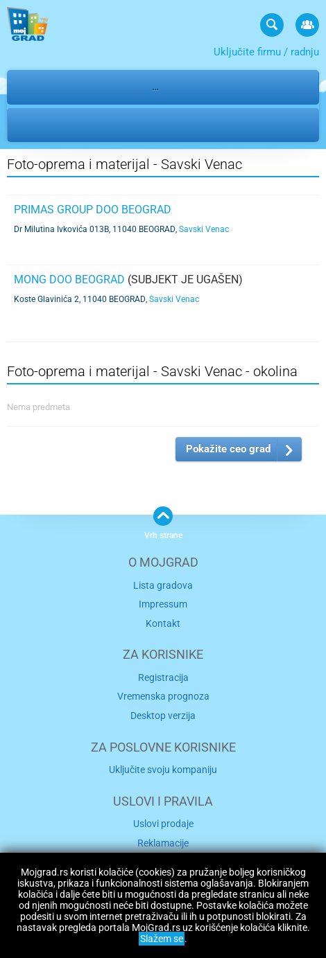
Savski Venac (118, 124)
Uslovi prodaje (163, 823)
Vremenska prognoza (163, 696)
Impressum (163, 604)
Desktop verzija (163, 715)
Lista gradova (163, 585)
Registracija (163, 677)
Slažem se (161, 938)
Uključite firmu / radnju (266, 52)
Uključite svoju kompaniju (163, 769)
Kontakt (163, 623)
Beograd (44, 124)
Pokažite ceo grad (228, 449)
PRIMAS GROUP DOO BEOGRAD (92, 209)
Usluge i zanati (94, 86)
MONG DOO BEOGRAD (69, 279)
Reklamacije (163, 843)
